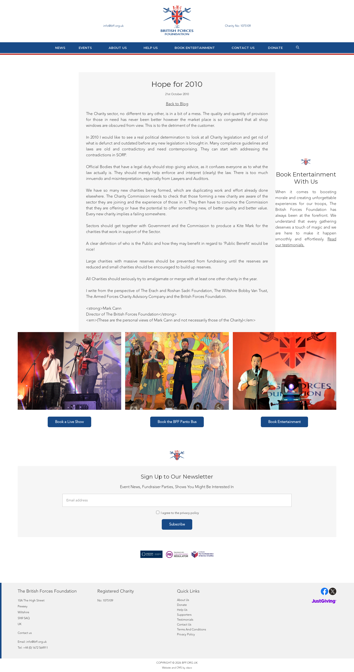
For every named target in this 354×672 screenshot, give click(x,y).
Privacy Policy (186, 634)
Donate (275, 48)
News (60, 48)
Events (85, 48)
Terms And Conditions (191, 629)
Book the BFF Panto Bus (177, 422)
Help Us (151, 48)
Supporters (184, 615)
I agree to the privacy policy (177, 513)
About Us (118, 48)
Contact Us (243, 48)
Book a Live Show (69, 422)
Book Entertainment (195, 48)
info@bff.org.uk (36, 642)
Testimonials (185, 619)
